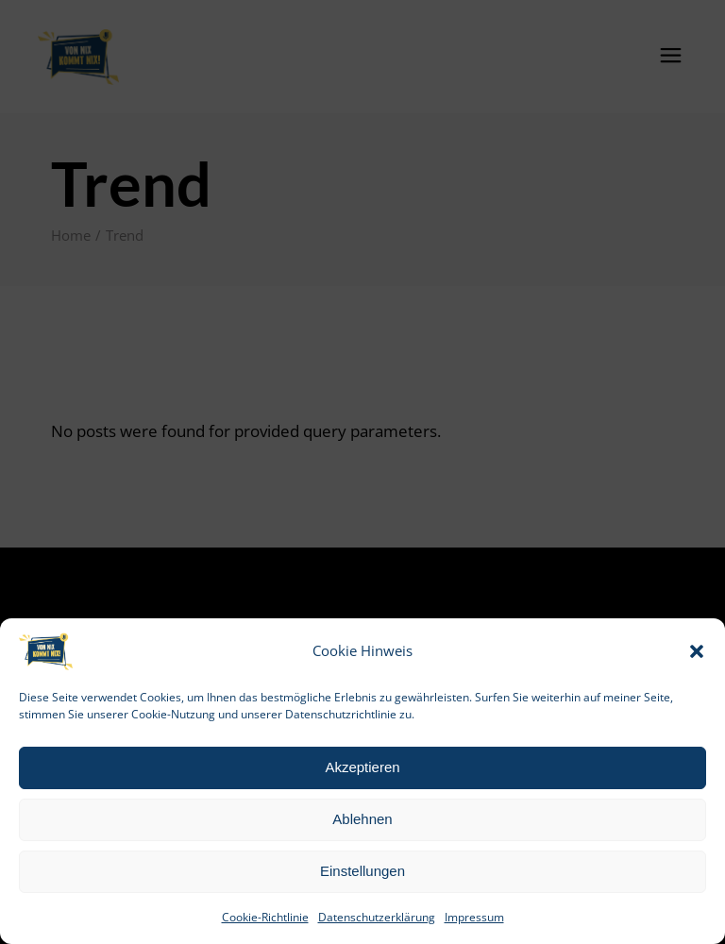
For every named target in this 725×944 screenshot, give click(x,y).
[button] (696, 651)
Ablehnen (362, 819)
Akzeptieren (362, 767)
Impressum (474, 917)
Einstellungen (362, 871)
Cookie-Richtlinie (265, 917)
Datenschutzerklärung (376, 917)
